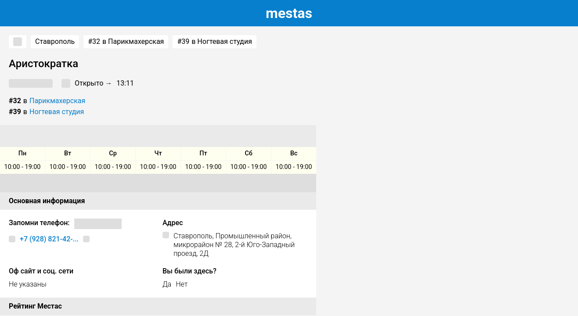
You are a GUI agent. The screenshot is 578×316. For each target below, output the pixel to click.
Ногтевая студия (56, 112)
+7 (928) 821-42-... (49, 239)
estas (289, 13)
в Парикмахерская (126, 41)
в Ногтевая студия (214, 41)
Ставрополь (55, 41)
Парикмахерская (57, 101)
